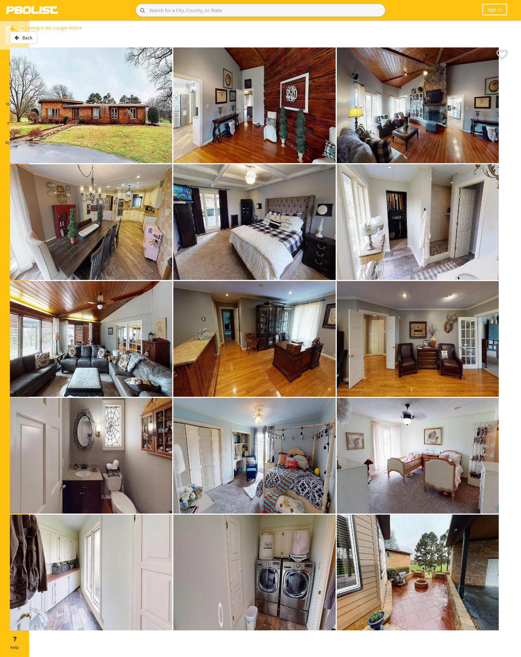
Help (14, 643)
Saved (14, 80)
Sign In (494, 9)
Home (14, 59)
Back (48, 41)
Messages (14, 100)
